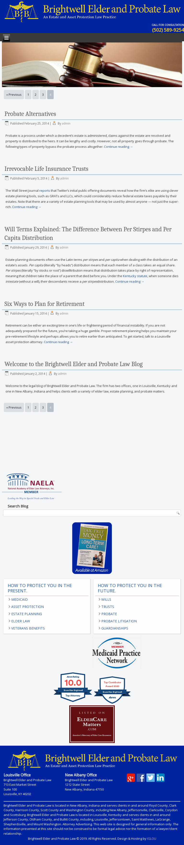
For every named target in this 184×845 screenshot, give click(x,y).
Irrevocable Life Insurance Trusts (46, 169)
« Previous (14, 94)
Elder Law (20, 621)
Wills (106, 599)
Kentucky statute (135, 276)
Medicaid (19, 599)
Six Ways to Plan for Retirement (45, 304)
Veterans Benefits (28, 628)
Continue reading (118, 146)
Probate (109, 614)
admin (66, 123)
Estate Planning (26, 614)
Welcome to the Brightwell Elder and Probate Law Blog (74, 364)
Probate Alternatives (30, 114)
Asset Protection (27, 606)
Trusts (107, 606)
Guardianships (114, 628)
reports (44, 190)
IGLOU (151, 838)
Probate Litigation (119, 621)
